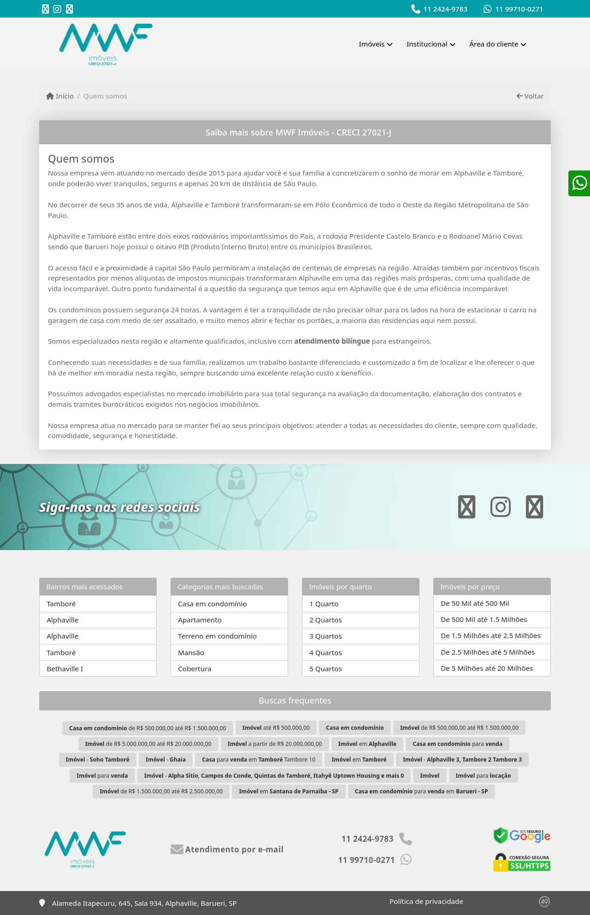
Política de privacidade (426, 901)
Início (60, 95)
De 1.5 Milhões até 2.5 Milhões (491, 635)
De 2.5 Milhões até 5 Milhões (488, 652)
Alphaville (62, 619)
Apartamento (200, 619)
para (457, 744)
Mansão (191, 652)
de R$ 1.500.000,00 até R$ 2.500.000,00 (161, 791)
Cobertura (194, 668)
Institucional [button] (427, 43)
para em (421, 791)
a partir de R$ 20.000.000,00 (275, 744)
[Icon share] (45, 9)
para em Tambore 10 (258, 759)
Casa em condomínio (212, 603)
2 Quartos (325, 619)
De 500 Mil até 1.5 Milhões (484, 619)
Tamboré (61, 603)
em (367, 744)
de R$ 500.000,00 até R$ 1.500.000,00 (147, 728)
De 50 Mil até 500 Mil (475, 603)
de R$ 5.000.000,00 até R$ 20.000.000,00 (148, 744)
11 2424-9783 (445, 8)
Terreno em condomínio (217, 635)
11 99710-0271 (519, 8)
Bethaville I (65, 668)
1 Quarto (323, 603)
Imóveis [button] (372, 43)
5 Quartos (325, 668)
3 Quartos (325, 635)
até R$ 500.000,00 (276, 728)
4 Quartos (325, 652)
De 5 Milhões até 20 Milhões (487, 668)
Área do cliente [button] (493, 43)
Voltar (530, 95)
